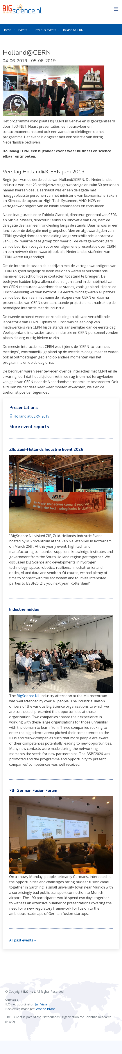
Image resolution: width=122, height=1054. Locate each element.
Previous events (45, 30)
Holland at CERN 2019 (29, 416)
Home (7, 30)
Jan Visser (42, 1004)
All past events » (22, 940)
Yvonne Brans (45, 1009)
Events (22, 30)
